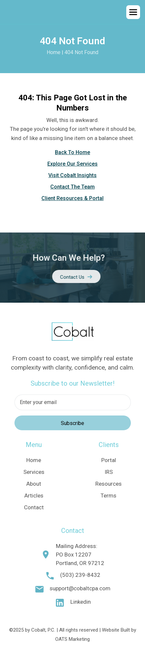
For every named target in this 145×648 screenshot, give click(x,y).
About (33, 483)
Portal (108, 460)
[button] (133, 12)
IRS (109, 472)
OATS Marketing (72, 639)
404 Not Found (81, 52)
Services (33, 472)
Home (53, 52)
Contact (34, 507)
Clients (109, 445)
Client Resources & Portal (72, 198)
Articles (33, 495)
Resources (108, 483)
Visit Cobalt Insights (72, 175)
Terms (108, 495)
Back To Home (72, 152)
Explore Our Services (72, 164)
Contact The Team (72, 187)
